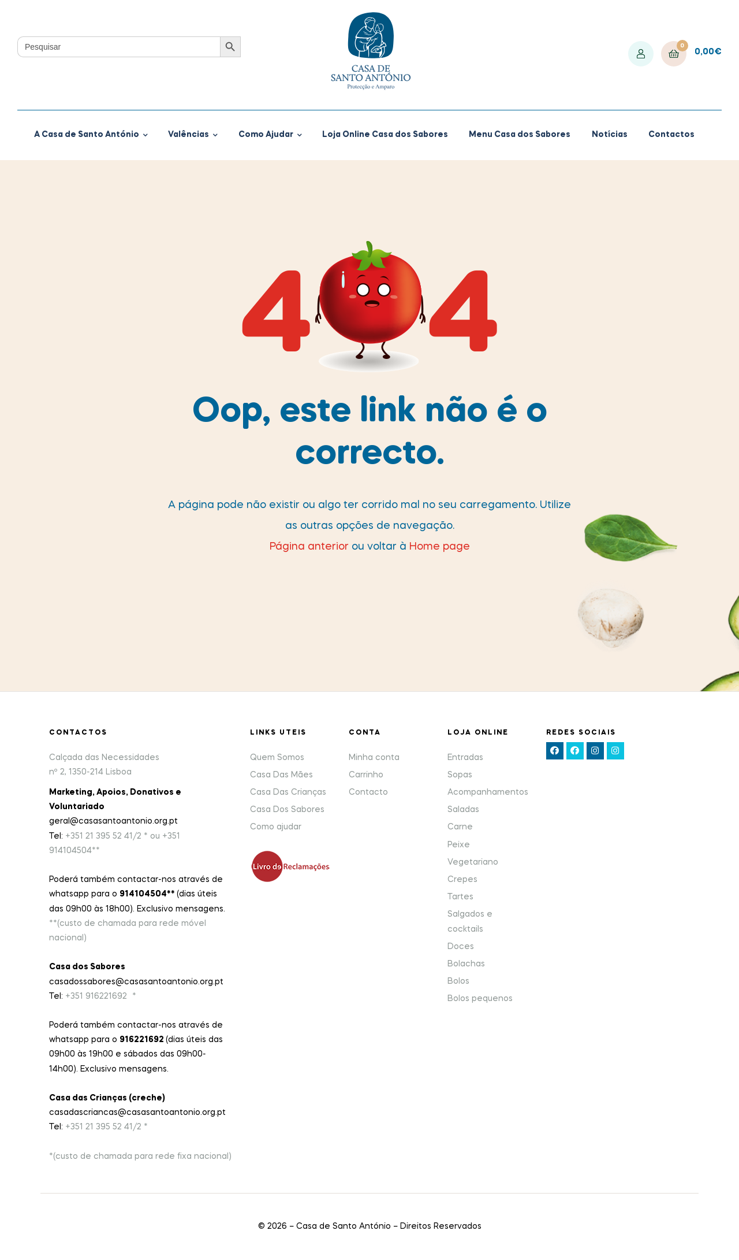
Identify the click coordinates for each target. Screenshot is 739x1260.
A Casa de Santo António (86, 135)
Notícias (610, 135)
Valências (188, 135)
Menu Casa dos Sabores (519, 135)
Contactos (671, 135)
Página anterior (309, 547)
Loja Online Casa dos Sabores (385, 135)
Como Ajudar (265, 135)
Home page (439, 547)
